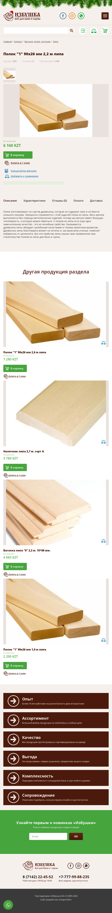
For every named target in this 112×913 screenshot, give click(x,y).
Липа (55, 41)
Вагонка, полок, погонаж (37, 41)
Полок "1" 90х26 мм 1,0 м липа (24, 649)
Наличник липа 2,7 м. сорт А (23, 451)
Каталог (18, 41)
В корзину (17, 155)
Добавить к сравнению (24, 176)
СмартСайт (65, 899)
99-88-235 (74, 876)
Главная (7, 41)
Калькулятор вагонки (23, 170)
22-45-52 (38, 876)
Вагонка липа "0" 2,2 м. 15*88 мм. (26, 550)
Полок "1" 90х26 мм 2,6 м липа (24, 352)
